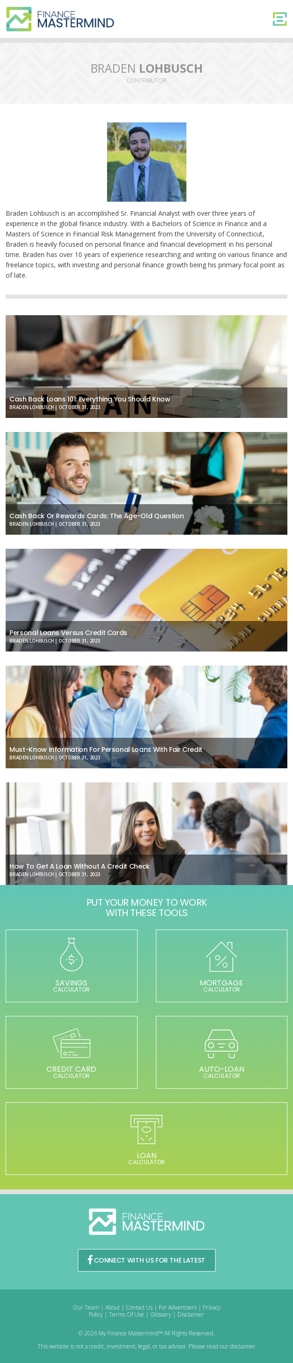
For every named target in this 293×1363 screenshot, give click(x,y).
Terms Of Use (126, 1314)
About (112, 1307)
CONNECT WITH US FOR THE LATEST (146, 1260)
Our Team (86, 1307)
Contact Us (139, 1307)
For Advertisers (178, 1307)
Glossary (160, 1314)
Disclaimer (190, 1314)
